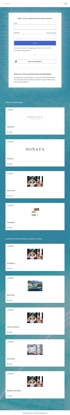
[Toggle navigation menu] (66, 3)
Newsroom (11, 359)
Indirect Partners (13, 327)
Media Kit (10, 127)
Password (16, 32)
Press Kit (10, 159)
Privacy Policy (32, 48)
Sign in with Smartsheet (28, 61)
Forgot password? (51, 33)
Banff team (11, 295)
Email (15, 23)
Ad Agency (11, 263)
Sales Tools (11, 190)
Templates (10, 222)
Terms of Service (26, 50)
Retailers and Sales (14, 391)
